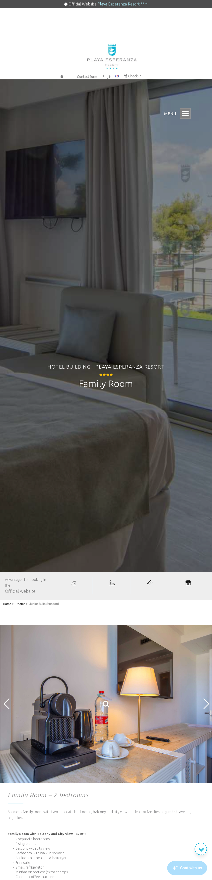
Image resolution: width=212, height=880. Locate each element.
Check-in (132, 76)
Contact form (87, 77)
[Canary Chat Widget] (179, 868)
